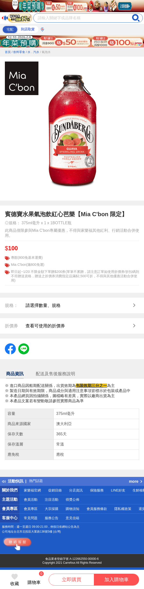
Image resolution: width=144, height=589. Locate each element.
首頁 (8, 52)
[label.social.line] (23, 348)
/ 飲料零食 (18, 52)
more (135, 481)
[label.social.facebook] (10, 348)
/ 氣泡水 (45, 52)
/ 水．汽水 (32, 52)
